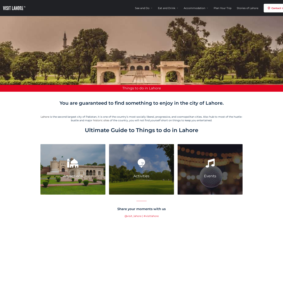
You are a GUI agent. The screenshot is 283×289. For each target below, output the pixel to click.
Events (210, 176)
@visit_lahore (133, 216)
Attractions (73, 176)
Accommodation (194, 8)
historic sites (101, 120)
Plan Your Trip (222, 8)
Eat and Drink (166, 8)
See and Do (142, 8)
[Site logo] (15, 7)
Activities (141, 176)
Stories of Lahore (247, 8)
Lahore (45, 116)
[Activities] (141, 163)
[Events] (210, 163)
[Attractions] (72, 163)
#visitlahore (151, 216)
